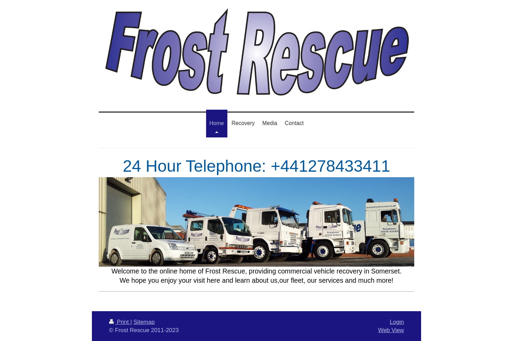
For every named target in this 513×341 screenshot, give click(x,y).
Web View (391, 330)
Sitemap (144, 322)
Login (397, 322)
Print (119, 322)
